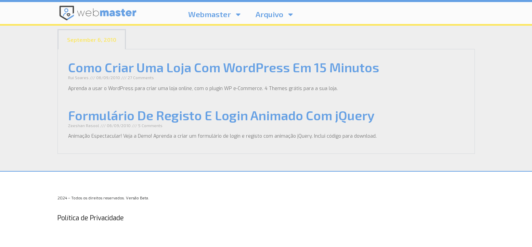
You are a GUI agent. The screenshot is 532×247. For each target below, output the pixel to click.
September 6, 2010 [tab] (91, 39)
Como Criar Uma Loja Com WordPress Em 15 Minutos (223, 67)
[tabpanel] (266, 101)
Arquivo (275, 14)
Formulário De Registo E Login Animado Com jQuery (221, 115)
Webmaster (215, 14)
